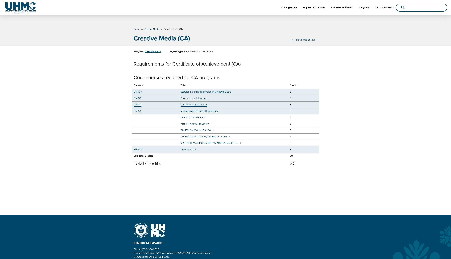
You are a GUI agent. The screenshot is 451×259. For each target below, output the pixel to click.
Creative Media (151, 29)
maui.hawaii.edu (384, 7)
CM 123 (138, 98)
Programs (364, 7)
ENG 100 (138, 149)
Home (136, 29)
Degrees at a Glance (314, 7)
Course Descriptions (342, 7)
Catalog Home (289, 7)
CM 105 (138, 92)
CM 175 (137, 111)
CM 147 (137, 104)
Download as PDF (303, 39)
